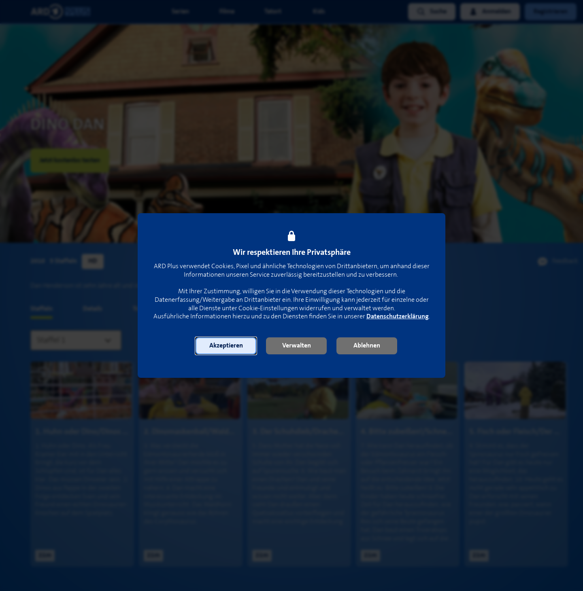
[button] (226, 345)
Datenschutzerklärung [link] (397, 316)
